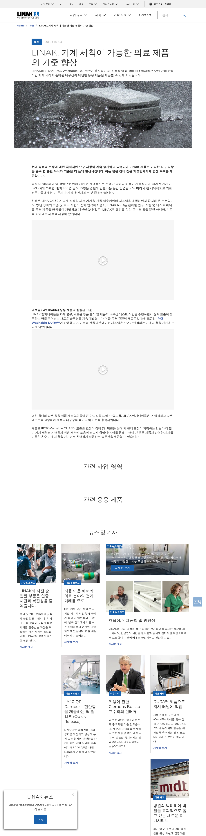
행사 (72, 4)
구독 (40, 819)
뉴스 (62, 4)
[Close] (72, 794)
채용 (81, 4)
